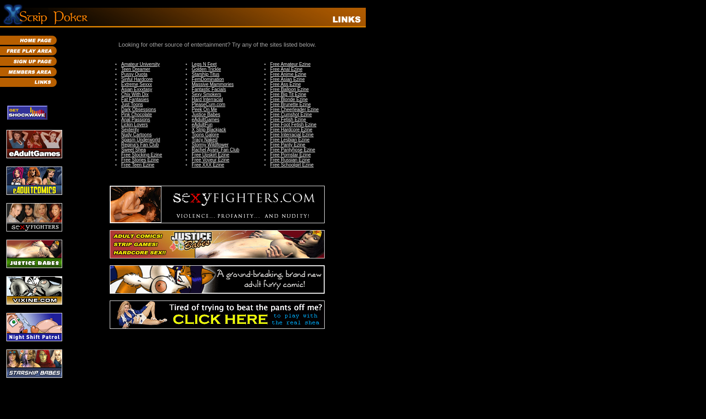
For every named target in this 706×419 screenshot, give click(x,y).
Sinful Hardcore (137, 79)
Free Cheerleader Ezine (294, 109)
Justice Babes (206, 114)
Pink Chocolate (136, 114)
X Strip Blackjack (209, 129)
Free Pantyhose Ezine (292, 149)
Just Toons (132, 104)
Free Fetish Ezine (288, 119)
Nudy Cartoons (136, 134)
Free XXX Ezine (208, 164)
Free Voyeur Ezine (210, 159)
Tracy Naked (204, 139)
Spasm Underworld (140, 139)
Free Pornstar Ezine (290, 154)
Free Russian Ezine (290, 159)
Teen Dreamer (135, 69)
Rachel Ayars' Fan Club (215, 149)
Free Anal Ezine (286, 69)
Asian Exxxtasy (136, 89)
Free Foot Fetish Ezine (293, 124)
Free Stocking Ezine (141, 154)
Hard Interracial (207, 99)
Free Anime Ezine (288, 74)
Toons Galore (205, 134)
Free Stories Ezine (140, 159)
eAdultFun (202, 124)
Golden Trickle (206, 69)
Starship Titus (205, 74)
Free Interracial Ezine (292, 134)
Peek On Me (204, 109)
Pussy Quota (134, 74)
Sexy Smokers (206, 94)
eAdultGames (205, 119)
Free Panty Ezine (287, 144)
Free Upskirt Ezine (210, 154)
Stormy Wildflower (210, 144)
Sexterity (130, 129)
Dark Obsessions (138, 109)
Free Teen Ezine (138, 164)
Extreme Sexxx (136, 84)
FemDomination (208, 79)
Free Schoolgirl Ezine (292, 164)
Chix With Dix (135, 94)
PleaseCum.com (208, 104)
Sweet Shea (133, 149)
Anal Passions (135, 119)
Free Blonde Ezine (289, 99)
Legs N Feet (204, 64)
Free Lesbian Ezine (290, 139)
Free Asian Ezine (287, 79)
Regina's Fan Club (140, 144)
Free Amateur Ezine (290, 64)
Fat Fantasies (135, 99)
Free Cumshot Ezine (291, 114)
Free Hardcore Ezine (291, 129)
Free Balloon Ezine (289, 89)
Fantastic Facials (209, 89)
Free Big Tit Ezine (288, 94)
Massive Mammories (213, 84)
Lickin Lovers (134, 124)
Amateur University (140, 64)
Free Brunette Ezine (290, 104)
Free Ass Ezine (285, 84)
